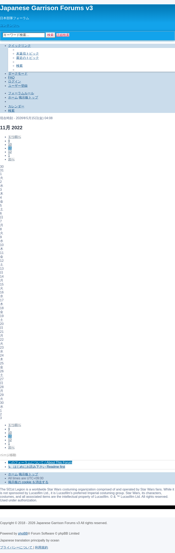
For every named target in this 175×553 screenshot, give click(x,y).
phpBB (23, 533)
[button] (14, 137)
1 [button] (9, 155)
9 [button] (9, 141)
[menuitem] (27, 53)
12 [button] (10, 152)
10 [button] (10, 144)
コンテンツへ (9, 25)
